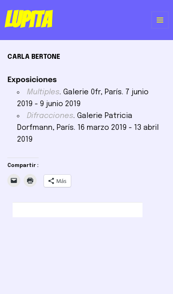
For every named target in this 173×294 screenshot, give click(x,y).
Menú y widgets (160, 28)
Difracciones (50, 116)
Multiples (43, 92)
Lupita (27, 19)
